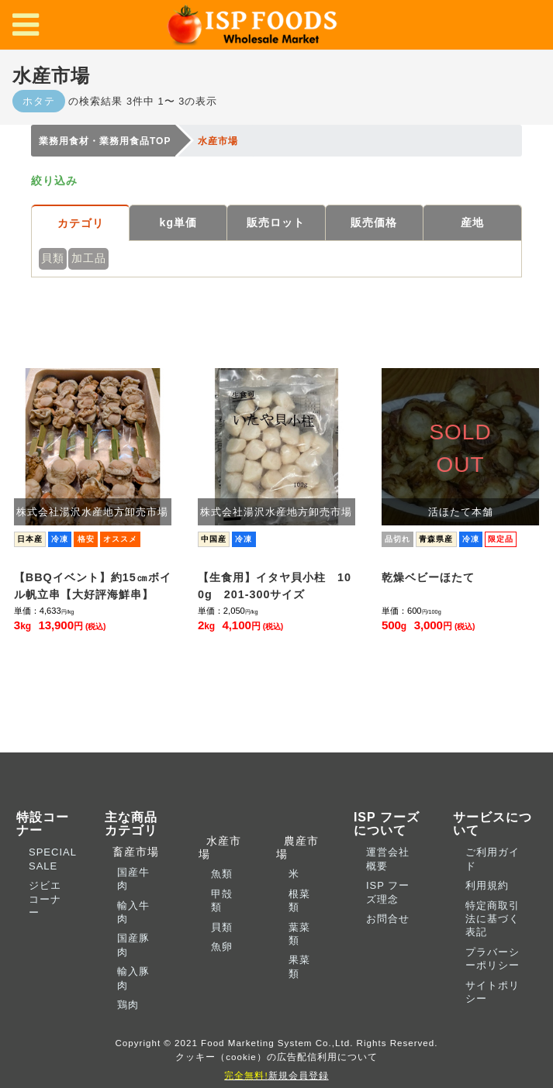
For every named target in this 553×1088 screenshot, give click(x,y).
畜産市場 (132, 851)
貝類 (52, 258)
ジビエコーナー (45, 899)
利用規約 (487, 885)
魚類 (222, 874)
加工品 (88, 258)
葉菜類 (299, 933)
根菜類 (299, 900)
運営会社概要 (388, 858)
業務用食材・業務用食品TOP (105, 141)
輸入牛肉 (133, 912)
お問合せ (388, 918)
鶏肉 (128, 1005)
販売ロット (276, 222)
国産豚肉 (133, 944)
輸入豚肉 (133, 978)
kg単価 (178, 222)
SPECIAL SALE (52, 858)
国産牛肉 (133, 878)
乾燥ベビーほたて (428, 577)
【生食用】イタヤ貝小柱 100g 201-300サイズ (274, 586)
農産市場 (297, 847)
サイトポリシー (492, 992)
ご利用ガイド (492, 858)
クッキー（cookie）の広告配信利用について (276, 1057)
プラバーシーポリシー (492, 958)
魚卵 (222, 946)
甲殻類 (222, 900)
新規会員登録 (276, 1075)
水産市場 (220, 847)
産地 (472, 222)
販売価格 (374, 222)
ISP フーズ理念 (388, 892)
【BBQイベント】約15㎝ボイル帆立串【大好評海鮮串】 (92, 586)
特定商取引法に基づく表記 (492, 919)
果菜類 (299, 966)
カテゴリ (80, 223)
